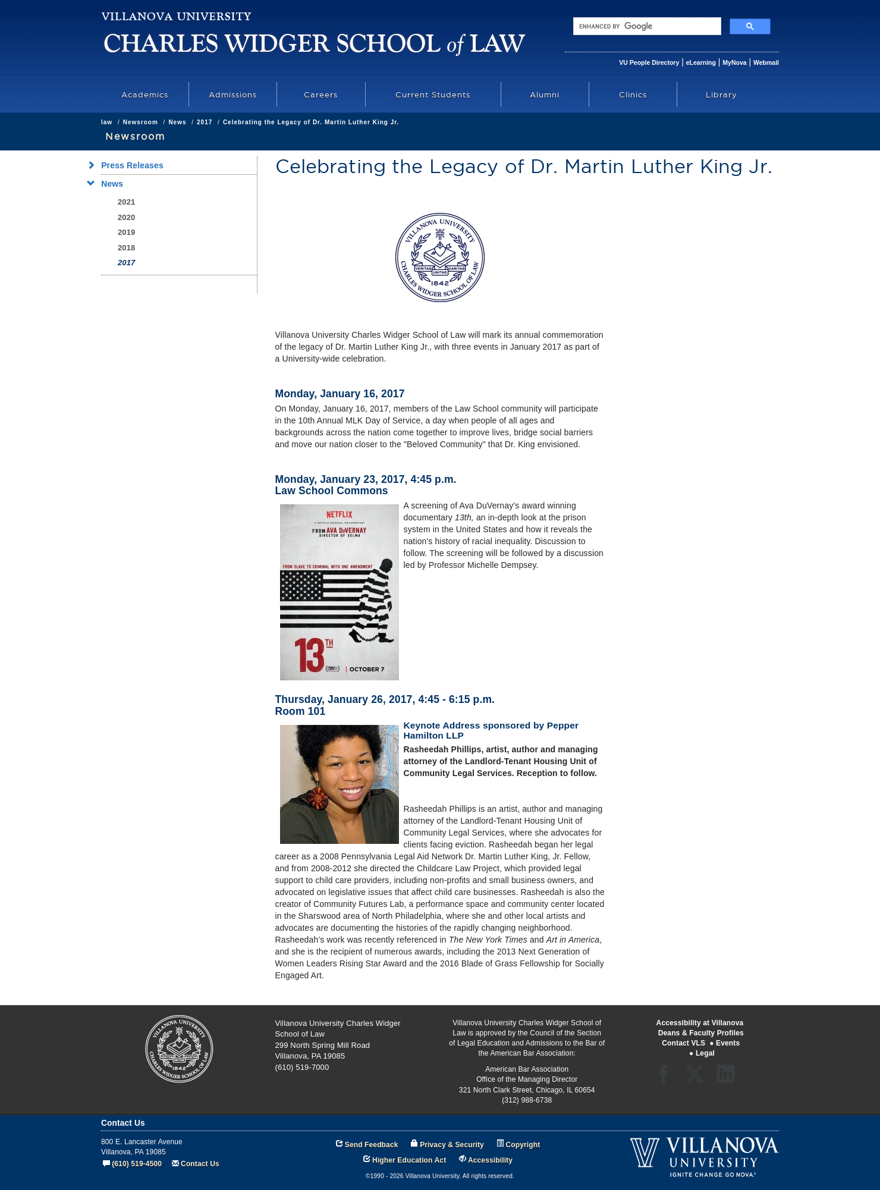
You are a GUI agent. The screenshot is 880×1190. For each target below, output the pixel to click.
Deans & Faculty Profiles (701, 1033)
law (106, 122)
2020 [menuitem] (126, 217)
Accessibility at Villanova (700, 1023)
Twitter (698, 1078)
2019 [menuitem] (126, 232)
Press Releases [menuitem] (129, 165)
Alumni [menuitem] (545, 94)
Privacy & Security (452, 1145)
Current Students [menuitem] (432, 94)
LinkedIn (729, 1078)
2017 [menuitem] (126, 262)
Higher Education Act (409, 1160)
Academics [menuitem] (144, 94)
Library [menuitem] (721, 94)
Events (728, 1043)
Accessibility (490, 1160)
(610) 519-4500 (137, 1164)
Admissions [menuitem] (233, 94)
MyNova (734, 62)
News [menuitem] (108, 184)
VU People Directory (649, 62)
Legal (705, 1053)
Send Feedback (371, 1145)
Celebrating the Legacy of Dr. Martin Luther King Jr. (311, 122)
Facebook (666, 1078)
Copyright (523, 1145)
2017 (204, 122)
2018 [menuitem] (126, 247)
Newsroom (140, 122)
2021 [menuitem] (126, 201)
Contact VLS (683, 1043)
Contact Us (200, 1164)
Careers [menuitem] (321, 94)
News (177, 122)
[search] (646, 26)
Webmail (766, 62)
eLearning (701, 62)
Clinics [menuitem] (633, 94)
